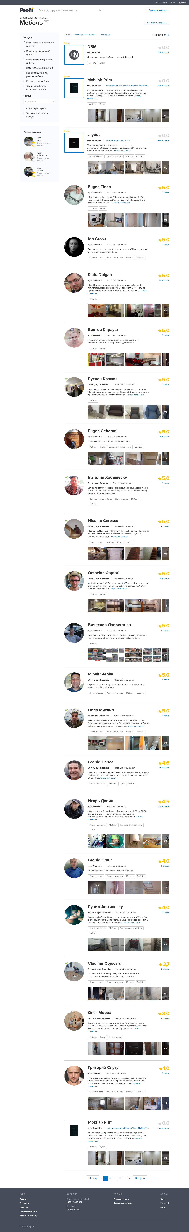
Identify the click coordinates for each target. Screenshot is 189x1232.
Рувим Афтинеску (105, 906)
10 (130, 1177)
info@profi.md (73, 1208)
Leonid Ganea (101, 762)
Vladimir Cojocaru (104, 963)
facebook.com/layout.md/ (118, 140)
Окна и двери (121, 499)
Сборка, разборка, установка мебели (36, 88)
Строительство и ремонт (35, 17)
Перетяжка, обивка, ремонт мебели (37, 74)
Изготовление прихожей (39, 67)
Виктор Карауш (103, 329)
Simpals (30, 1225)
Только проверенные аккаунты (37, 115)
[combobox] (69, 10)
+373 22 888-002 (74, 1201)
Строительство (95, 156)
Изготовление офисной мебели (39, 61)
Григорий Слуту (103, 1067)
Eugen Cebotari (102, 430)
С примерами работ (36, 108)
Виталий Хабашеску (107, 477)
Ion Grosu (97, 238)
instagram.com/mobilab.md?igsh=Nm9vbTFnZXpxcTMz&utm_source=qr (139, 85)
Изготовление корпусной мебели (40, 44)
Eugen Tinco (99, 186)
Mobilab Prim (99, 79)
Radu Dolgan (100, 274)
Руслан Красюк (103, 378)
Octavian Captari (103, 572)
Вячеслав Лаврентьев (109, 624)
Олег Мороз (99, 1012)
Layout (93, 134)
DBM (92, 46)
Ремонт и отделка (114, 156)
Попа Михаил (101, 709)
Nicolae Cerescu (103, 520)
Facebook (164, 1202)
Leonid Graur (100, 860)
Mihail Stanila (100, 674)
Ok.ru (163, 1206)
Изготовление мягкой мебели (38, 53)
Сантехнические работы (120, 447)
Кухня (102, 63)
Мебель (92, 63)
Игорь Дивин (100, 800)
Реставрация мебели (37, 81)
